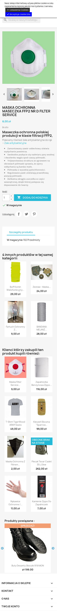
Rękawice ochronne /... (15, 503)
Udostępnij (19, 214)
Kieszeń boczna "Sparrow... (41, 423)
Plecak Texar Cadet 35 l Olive (42, 463)
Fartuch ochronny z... (15, 328)
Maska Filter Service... (15, 383)
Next (53, 548)
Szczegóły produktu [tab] (21, 232)
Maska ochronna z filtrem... (15, 463)
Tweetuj (26, 214)
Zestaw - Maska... (42, 286)
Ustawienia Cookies (17, 10)
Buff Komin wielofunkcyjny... (15, 288)
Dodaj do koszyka (32, 198)
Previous (2, 548)
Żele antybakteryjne (15, 143)
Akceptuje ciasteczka (18, 14)
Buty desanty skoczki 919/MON (28, 565)
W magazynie (15, 239)
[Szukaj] (21, 20)
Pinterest (34, 214)
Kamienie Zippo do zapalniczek (41, 503)
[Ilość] (6, 197)
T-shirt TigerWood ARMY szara (15, 423)
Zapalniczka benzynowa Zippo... (41, 383)
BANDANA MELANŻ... (41, 328)
